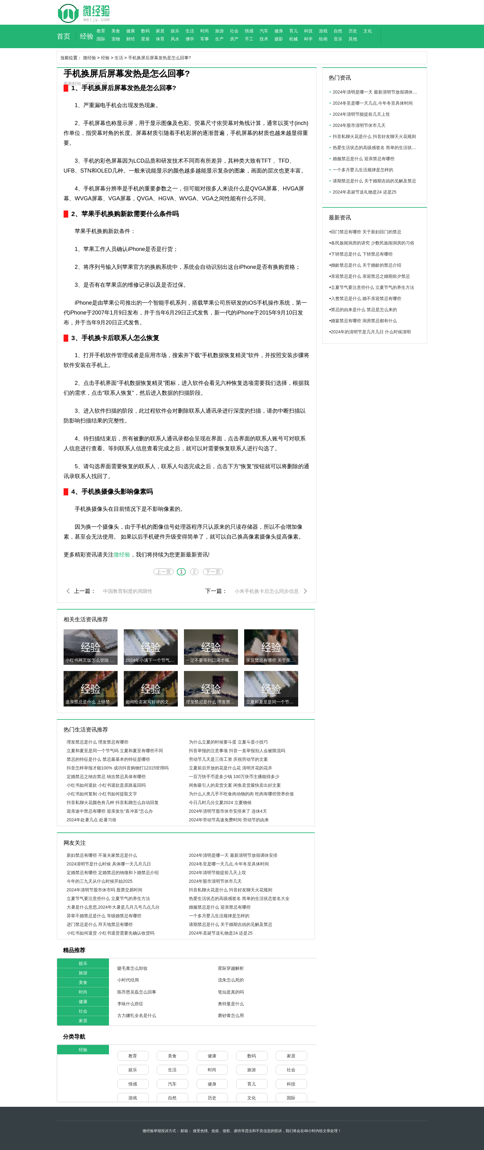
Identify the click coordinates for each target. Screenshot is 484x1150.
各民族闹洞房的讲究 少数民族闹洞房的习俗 (372, 242)
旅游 (219, 30)
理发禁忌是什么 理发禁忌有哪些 (97, 742)
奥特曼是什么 (231, 1003)
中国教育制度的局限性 (127, 591)
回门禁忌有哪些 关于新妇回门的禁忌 (366, 231)
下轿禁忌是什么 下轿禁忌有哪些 (362, 254)
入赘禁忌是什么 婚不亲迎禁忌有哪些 (366, 298)
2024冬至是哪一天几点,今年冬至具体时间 (229, 863)
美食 (115, 30)
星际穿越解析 (231, 968)
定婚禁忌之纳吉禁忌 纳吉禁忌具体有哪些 (106, 776)
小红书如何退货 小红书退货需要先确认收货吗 (110, 933)
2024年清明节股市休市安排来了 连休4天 (228, 811)
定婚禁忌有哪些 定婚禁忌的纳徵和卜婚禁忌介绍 (113, 872)
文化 (367, 30)
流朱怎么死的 (231, 979)
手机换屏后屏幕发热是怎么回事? (159, 57)
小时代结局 (128, 979)
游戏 (323, 30)
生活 (190, 30)
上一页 (163, 571)
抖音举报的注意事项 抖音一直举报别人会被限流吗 (237, 750)
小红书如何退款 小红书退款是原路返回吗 (106, 785)
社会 (234, 30)
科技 (308, 30)
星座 (145, 38)
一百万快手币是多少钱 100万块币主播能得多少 (234, 776)
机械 (293, 38)
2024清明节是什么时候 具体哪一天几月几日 (109, 863)
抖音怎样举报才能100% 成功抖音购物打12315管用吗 (118, 767)
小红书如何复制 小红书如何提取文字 (102, 793)
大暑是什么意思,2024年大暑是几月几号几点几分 (113, 907)
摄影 (278, 38)
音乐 (338, 38)
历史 (352, 30)
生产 (219, 38)
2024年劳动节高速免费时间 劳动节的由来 (229, 819)
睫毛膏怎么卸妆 (132, 968)
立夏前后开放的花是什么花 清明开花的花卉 (230, 767)
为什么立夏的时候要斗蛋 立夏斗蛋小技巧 (228, 742)
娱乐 (175, 30)
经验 (87, 36)
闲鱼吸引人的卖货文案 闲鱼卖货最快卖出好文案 (235, 785)
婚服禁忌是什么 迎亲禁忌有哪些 (220, 907)
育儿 (293, 30)
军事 (204, 38)
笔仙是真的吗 (231, 992)
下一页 (213, 571)
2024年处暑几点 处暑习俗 (91, 819)
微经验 (89, 57)
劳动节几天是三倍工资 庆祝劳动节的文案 (228, 759)
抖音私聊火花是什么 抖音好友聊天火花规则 (230, 889)
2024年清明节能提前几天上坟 (217, 872)
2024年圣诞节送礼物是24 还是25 (220, 933)
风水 (175, 38)
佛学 (190, 38)
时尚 (204, 30)
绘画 (323, 38)
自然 (338, 30)
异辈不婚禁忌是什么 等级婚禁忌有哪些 (104, 915)
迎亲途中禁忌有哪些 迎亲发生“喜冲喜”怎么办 (110, 811)
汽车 (264, 30)
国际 (101, 38)
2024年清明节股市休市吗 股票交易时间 (104, 889)
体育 (160, 38)
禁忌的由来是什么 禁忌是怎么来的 (364, 309)
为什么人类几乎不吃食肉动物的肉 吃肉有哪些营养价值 (241, 793)
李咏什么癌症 (130, 1003)
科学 (308, 38)
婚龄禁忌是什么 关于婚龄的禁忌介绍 (366, 265)
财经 (130, 38)
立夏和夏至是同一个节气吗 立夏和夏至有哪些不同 (115, 750)
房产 (234, 38)
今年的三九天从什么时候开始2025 (99, 881)
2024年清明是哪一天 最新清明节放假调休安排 (233, 855)
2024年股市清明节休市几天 (215, 881)
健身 (278, 30)
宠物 (115, 38)
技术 (264, 38)
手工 (249, 38)
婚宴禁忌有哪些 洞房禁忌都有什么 (364, 320)
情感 (249, 30)
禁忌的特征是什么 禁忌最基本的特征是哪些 (108, 759)
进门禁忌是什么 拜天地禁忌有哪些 (100, 924)
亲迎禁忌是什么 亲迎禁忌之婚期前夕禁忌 (370, 276)
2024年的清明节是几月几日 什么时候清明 (371, 331)
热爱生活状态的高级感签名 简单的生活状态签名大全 (239, 898)
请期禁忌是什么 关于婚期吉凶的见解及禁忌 (230, 924)
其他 (352, 38)
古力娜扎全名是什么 (136, 1015)
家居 (160, 30)
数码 (145, 30)
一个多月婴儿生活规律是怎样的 (219, 915)
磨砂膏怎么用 (231, 1015)
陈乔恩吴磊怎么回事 (136, 992)
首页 (63, 36)
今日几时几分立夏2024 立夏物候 (220, 802)
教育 (101, 30)
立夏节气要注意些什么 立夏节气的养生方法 (108, 898)
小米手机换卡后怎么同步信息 (267, 591)
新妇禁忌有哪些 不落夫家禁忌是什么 (102, 855)
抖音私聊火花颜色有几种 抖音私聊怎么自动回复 (113, 802)
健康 (130, 30)
